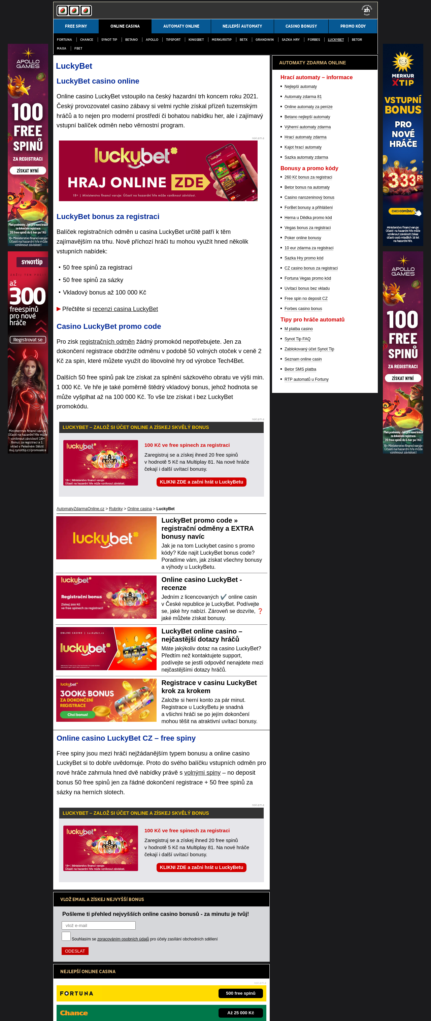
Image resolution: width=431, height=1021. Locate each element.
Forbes (314, 39)
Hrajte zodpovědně (72, 967)
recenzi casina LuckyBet (125, 309)
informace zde (171, 974)
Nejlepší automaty (301, 439)
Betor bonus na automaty (307, 539)
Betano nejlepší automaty (307, 469)
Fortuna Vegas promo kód (308, 630)
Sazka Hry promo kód (304, 610)
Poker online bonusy (303, 590)
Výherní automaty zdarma (308, 479)
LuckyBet (336, 39)
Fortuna (64, 39)
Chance (86, 39)
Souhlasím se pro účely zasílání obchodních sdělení (145, 939)
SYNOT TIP (109, 39)
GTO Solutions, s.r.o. (260, 1010)
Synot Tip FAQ (297, 691)
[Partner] (403, 244)
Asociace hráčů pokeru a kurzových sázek (233, 988)
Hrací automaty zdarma (306, 489)
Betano (131, 39)
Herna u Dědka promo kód (308, 570)
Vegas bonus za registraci (308, 580)
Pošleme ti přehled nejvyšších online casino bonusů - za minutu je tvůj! (155, 914)
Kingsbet (196, 39)
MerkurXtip (222, 39)
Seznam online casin (303, 711)
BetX (243, 39)
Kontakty (61, 1010)
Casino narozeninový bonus (309, 550)
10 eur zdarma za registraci (309, 600)
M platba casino (299, 681)
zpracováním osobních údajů (123, 939)
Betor (357, 39)
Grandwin (265, 39)
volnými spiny (202, 772)
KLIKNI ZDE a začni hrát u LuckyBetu (201, 482)
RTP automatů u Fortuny (307, 732)
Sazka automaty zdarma (306, 509)
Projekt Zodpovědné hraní (296, 988)
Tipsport (173, 39)
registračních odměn (107, 341)
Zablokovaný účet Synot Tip (309, 701)
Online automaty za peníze (309, 459)
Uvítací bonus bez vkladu (307, 641)
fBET (78, 48)
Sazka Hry (291, 39)
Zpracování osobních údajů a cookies (147, 1010)
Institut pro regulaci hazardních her (163, 988)
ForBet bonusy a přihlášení (309, 560)
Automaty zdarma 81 (303, 449)
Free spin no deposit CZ (306, 651)
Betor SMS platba (300, 721)
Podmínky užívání (92, 1010)
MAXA (61, 48)
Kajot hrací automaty (303, 499)
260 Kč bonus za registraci (308, 529)
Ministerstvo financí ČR (108, 988)
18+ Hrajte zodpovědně (209, 1010)
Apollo (152, 39)
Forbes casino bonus (303, 661)
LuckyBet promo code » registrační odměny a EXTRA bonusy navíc (208, 528)
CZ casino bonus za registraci (311, 620)
